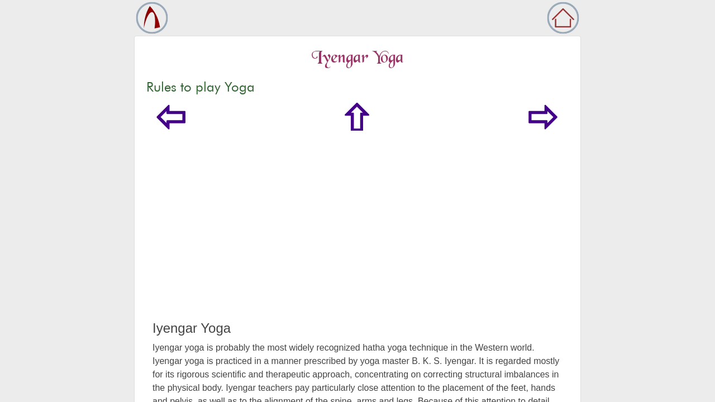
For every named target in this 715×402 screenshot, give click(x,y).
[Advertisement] (357, 237)
